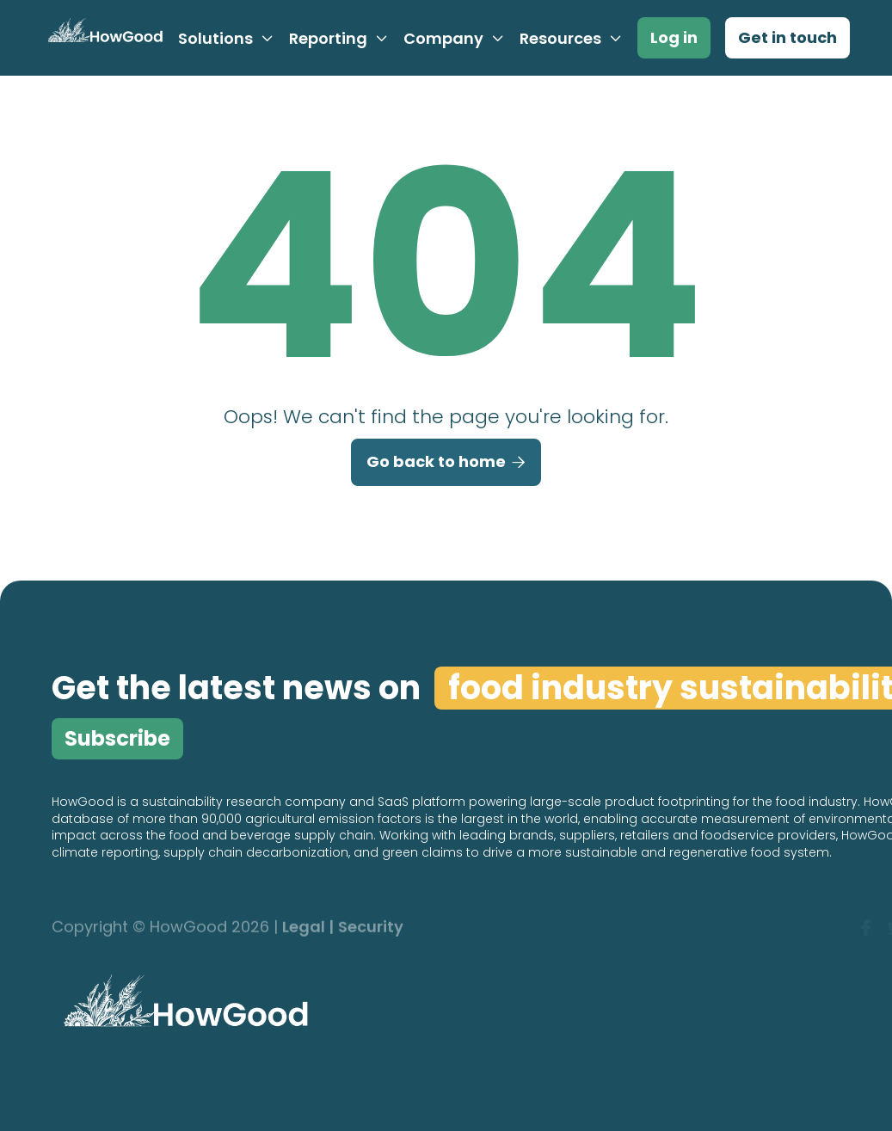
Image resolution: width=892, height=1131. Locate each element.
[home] (102, 37)
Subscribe (117, 738)
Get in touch (787, 37)
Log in (674, 37)
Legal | (308, 927)
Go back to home (446, 463)
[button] (226, 39)
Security (370, 927)
